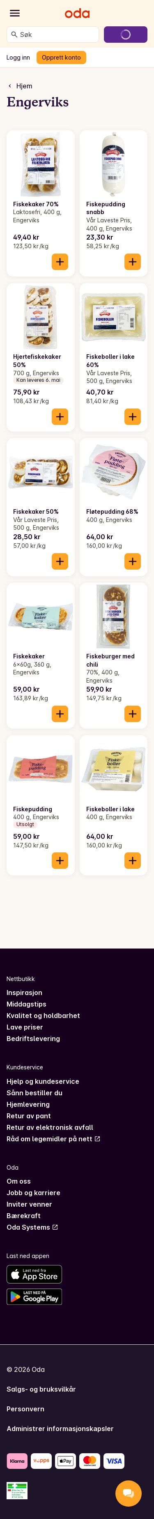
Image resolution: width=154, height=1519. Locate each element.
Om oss (19, 1181)
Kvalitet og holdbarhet (43, 1015)
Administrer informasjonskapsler (60, 1428)
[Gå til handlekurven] (125, 34)
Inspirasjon (24, 992)
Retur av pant (29, 1116)
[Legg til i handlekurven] (60, 262)
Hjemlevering (28, 1104)
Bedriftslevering (33, 1038)
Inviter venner (29, 1204)
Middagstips (26, 1004)
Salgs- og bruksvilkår (41, 1389)
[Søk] (14, 34)
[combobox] (57, 34)
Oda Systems (32, 1227)
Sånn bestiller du (34, 1093)
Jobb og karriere (33, 1193)
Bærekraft (24, 1216)
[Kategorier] (15, 13)
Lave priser (25, 1027)
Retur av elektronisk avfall (50, 1127)
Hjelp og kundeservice (43, 1081)
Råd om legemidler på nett (54, 1139)
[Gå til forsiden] (77, 13)
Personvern (25, 1409)
